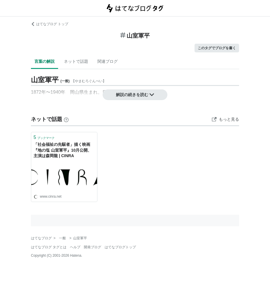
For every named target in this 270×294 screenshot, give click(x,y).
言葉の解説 (44, 61)
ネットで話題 (76, 61)
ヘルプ (75, 247)
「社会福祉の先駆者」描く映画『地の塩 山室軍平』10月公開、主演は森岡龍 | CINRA (63, 150)
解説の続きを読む (135, 94)
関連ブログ (107, 61)
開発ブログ (92, 247)
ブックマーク (44, 137)
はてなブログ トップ (49, 24)
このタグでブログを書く (217, 48)
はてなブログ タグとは (48, 247)
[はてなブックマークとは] (66, 119)
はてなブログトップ (120, 247)
